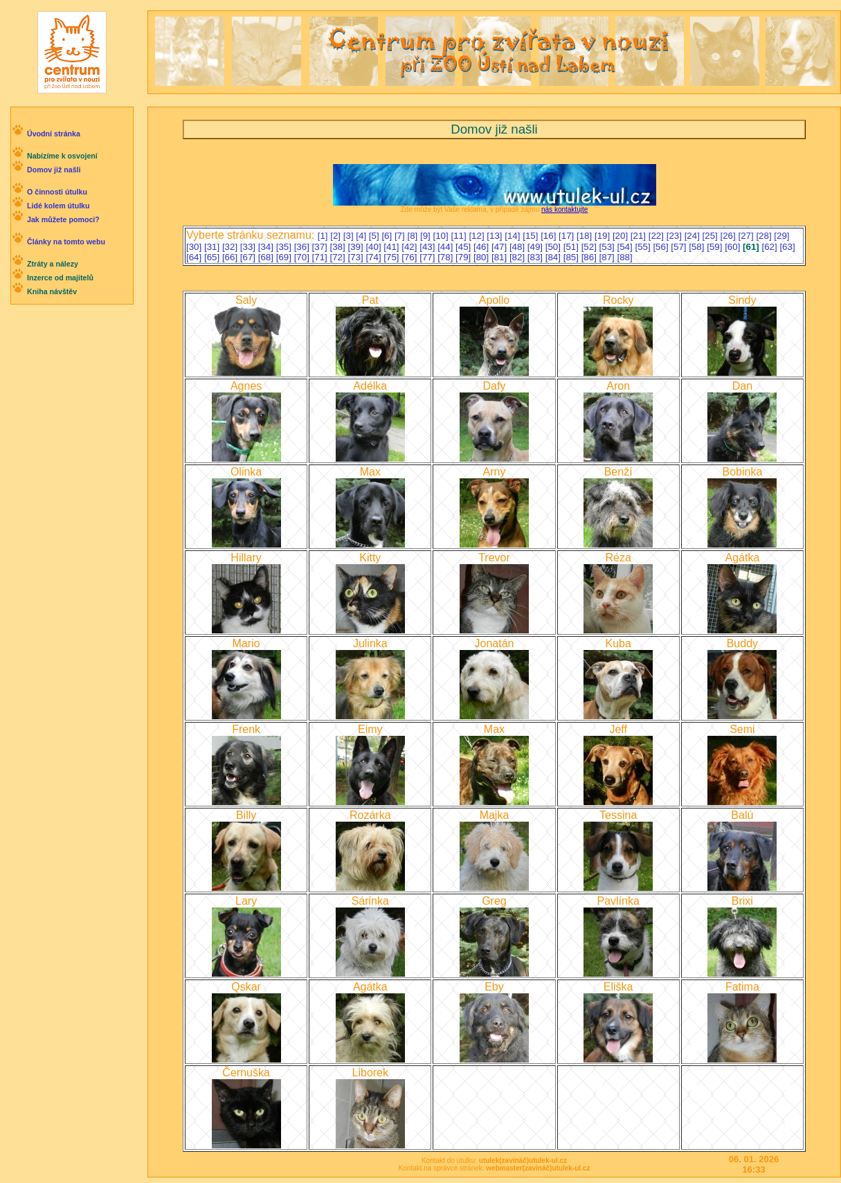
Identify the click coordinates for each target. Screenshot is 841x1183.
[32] (231, 247)
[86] (590, 257)
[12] (478, 236)
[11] (460, 236)
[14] (514, 236)
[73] (356, 257)
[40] (374, 247)
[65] (213, 257)
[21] (640, 236)
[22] (658, 236)
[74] (374, 257)
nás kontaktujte (564, 209)
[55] (644, 247)
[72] (339, 257)
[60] (734, 247)
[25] (712, 236)
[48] (518, 247)
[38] (339, 247)
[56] (662, 247)
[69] (285, 257)
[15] (532, 236)
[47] (500, 247)
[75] (392, 257)
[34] (267, 247)
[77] (428, 257)
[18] (586, 236)
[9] (426, 236)
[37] (321, 247)
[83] (536, 257)
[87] (608, 257)
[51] (572, 247)
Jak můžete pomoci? (63, 219)
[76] (410, 257)
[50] (554, 247)
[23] (676, 236)
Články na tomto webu (66, 241)
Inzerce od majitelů (60, 277)
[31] (213, 247)
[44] (446, 247)
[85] (572, 257)
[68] (267, 257)
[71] (321, 257)
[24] (694, 236)
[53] (608, 247)
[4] (362, 236)
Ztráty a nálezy (52, 264)
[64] (195, 257)
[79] (464, 257)
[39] (356, 247)
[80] (482, 257)
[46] (482, 247)
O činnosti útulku (57, 192)
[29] (781, 236)
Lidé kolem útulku (58, 205)
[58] (698, 247)
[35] (285, 247)
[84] (554, 257)
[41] (392, 247)
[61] (752, 247)
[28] (765, 236)
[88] (625, 257)
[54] (626, 247)
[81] (500, 257)
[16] (550, 236)
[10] (442, 236)
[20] (622, 236)
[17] (568, 236)
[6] (388, 236)
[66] (231, 257)
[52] (590, 247)
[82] (518, 257)
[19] (604, 236)
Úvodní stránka (53, 133)
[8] (413, 236)
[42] (410, 247)
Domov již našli (54, 169)
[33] (249, 247)
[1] (324, 236)
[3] (349, 236)
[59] (716, 247)
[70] (303, 257)
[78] (446, 257)
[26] (730, 236)
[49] (536, 247)
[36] (303, 247)
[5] (375, 236)
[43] (428, 247)
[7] (401, 236)
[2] (336, 236)
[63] (787, 247)
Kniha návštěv (52, 291)
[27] (747, 236)
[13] (496, 236)
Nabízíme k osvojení (62, 156)
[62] (770, 247)
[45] (464, 247)
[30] (195, 247)
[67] (249, 257)
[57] (680, 247)
